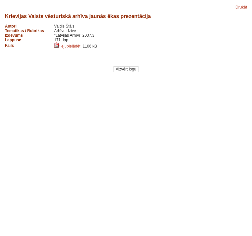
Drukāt (241, 7)
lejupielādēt (70, 46)
